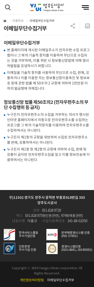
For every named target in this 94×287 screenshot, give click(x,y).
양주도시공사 (47, 7)
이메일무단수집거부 (60, 280)
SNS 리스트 (73, 26)
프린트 (85, 26)
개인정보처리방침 (32, 280)
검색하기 (8, 7)
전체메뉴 (85, 7)
